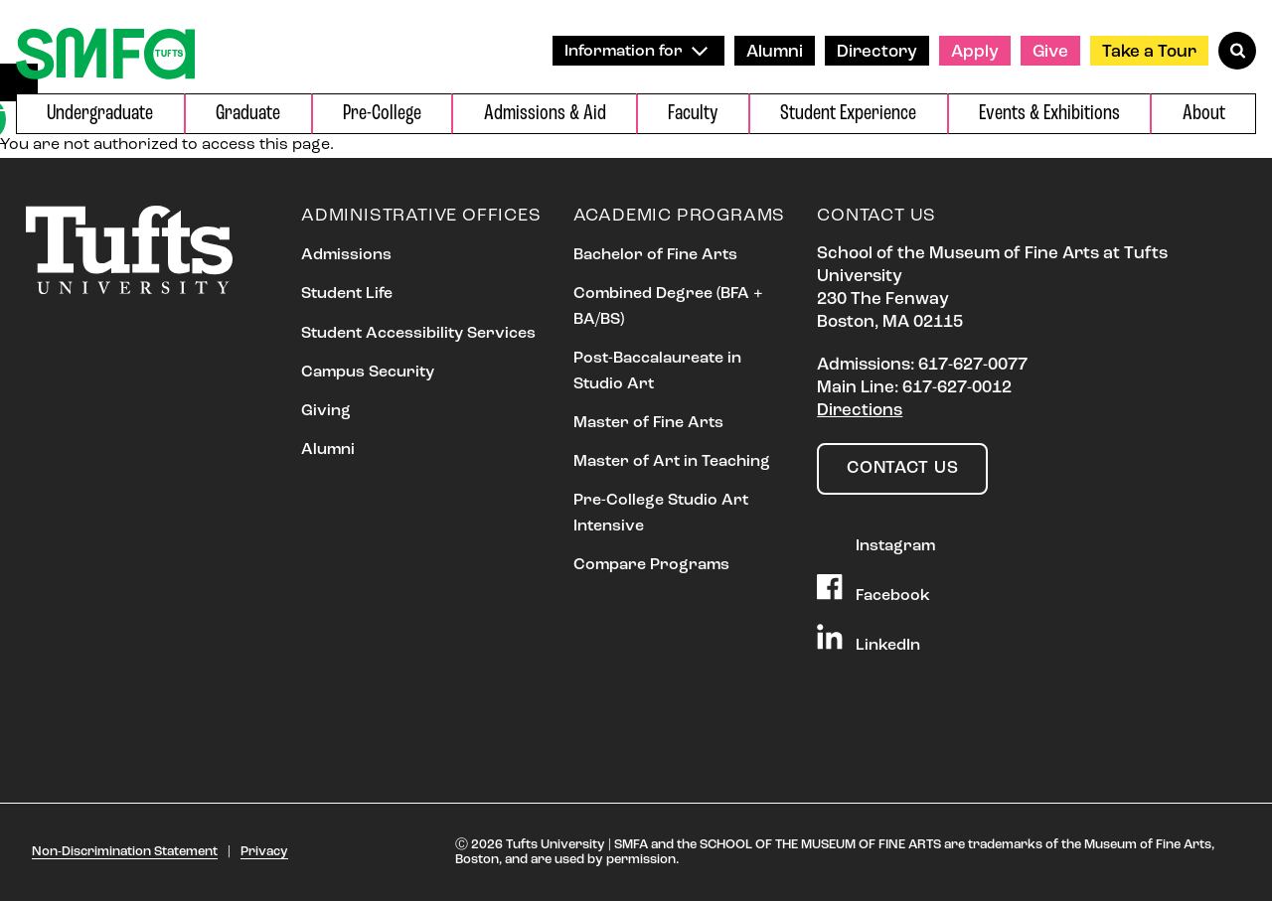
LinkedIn (868, 639)
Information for (636, 51)
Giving (326, 411)
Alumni (774, 52)
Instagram (876, 539)
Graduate (248, 113)
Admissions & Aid (545, 113)
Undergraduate (100, 113)
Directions (859, 410)
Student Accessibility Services (418, 334)
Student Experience (848, 113)
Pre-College (382, 113)
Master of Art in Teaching (671, 462)
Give (1050, 52)
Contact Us (902, 468)
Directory (877, 52)
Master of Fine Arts (648, 423)
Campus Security (367, 372)
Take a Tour (1149, 52)
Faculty (692, 113)
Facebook (873, 589)
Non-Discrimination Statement (125, 851)
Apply (975, 52)
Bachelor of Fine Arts (655, 255)
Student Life (347, 294)
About (1204, 113)
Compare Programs (651, 565)
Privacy (264, 851)
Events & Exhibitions (1049, 113)
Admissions (346, 255)
